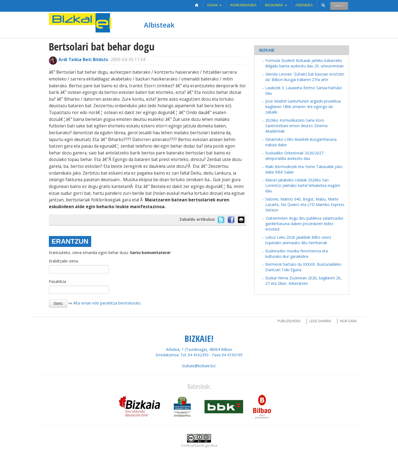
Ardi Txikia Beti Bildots (83, 59)
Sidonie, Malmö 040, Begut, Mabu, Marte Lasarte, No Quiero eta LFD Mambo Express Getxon (304, 204)
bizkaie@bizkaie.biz (199, 365)
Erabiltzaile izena (63, 261)
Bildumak (276, 5)
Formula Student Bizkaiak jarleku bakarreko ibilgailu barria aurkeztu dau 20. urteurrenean (304, 63)
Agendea (304, 5)
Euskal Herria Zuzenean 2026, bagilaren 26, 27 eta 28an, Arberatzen (303, 280)
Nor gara (348, 321)
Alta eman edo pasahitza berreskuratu (107, 303)
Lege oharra (320, 321)
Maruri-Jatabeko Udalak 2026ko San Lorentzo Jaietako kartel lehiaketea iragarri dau (302, 185)
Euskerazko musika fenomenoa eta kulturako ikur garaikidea (296, 253)
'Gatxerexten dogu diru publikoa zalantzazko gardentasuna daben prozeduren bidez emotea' (304, 224)
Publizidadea (289, 321)
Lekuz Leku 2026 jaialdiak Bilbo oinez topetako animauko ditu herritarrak (298, 240)
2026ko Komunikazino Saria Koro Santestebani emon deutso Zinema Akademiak (296, 126)
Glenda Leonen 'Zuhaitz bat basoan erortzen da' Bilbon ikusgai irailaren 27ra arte (304, 76)
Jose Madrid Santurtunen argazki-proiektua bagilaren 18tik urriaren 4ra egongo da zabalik (303, 106)
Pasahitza (57, 281)
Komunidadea (243, 5)
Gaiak (214, 5)
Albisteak (159, 24)
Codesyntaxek (192, 445)
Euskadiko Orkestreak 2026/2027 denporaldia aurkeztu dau (294, 155)
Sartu (339, 6)
